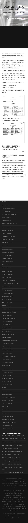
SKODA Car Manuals (7, 391)
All (2, 73)
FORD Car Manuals (6, 268)
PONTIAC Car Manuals (7, 369)
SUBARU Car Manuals (7, 400)
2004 (9, 75)
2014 (15, 77)
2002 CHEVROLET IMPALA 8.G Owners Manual (13, 438)
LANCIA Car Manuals (7, 315)
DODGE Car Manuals (7, 258)
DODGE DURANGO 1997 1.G (9, 85)
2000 (19, 73)
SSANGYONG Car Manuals (8, 397)
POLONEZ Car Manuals (7, 365)
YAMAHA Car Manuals (7, 428)
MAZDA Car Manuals (7, 337)
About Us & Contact (18, 517)
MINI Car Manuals (6, 346)
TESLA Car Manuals (7, 410)
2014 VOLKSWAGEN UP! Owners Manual (12, 442)
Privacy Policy (8, 517)
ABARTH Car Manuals (7, 201)
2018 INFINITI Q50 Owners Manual (10, 461)
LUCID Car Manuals (6, 331)
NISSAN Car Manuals (7, 353)
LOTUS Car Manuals (7, 328)
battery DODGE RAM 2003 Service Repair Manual (14, 174)
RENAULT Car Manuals (7, 378)
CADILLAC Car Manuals (7, 230)
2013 (12, 77)
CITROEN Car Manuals (7, 242)
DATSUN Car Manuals (7, 255)
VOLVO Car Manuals (7, 425)
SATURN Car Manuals (7, 384)
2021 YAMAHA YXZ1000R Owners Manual (12, 445)
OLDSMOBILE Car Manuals (8, 356)
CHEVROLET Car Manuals (8, 236)
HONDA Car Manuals (7, 287)
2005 (12, 75)
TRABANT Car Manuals (7, 416)
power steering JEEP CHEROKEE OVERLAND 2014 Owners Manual (14, 503)
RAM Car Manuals (6, 375)
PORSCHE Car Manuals (8, 372)
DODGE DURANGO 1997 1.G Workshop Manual (12, 119)
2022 (15, 79)
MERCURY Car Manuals (8, 343)
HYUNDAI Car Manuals (7, 293)
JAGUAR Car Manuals (7, 302)
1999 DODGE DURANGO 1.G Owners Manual (13, 472)
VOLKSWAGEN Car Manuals (9, 422)
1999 (16, 73)
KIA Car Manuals (6, 309)
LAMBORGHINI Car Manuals (9, 312)
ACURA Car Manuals (7, 205)
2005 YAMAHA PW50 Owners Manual (11, 457)
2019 (6, 79)
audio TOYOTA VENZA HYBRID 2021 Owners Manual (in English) (13, 506)
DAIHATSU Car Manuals (8, 252)
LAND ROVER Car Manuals (8, 318)
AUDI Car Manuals (6, 217)
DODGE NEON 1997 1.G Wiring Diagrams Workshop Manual (11, 148)
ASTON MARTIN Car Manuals (9, 214)
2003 (6, 75)
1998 (14, 73)
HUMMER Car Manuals (7, 290)
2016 (21, 77)
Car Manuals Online (14, 8)
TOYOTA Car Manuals (7, 413)
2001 (22, 73)
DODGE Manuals (9, 64)
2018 (3, 79)
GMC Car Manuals (6, 277)
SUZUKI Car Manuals (7, 403)
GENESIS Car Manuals (7, 274)
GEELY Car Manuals (7, 271)
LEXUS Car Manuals (7, 321)
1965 (5, 73)
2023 (18, 79)
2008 (21, 75)
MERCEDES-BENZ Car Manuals (9, 340)
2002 (3, 75)
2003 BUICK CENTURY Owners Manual (11, 464)
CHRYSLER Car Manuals (8, 239)
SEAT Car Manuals (6, 387)
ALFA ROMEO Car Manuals (8, 208)
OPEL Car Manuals (6, 359)
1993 (8, 73)
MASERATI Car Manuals (8, 334)
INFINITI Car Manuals (7, 296)
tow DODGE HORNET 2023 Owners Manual (12, 173)
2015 (18, 77)
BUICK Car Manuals (6, 227)
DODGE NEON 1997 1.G (8, 87)
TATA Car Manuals (6, 406)
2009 (23, 75)
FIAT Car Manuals (6, 264)
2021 (12, 79)
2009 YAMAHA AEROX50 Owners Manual (12, 451)
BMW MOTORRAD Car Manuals (9, 223)
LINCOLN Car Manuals (7, 324)
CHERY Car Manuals (7, 233)
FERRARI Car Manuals (7, 261)
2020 (9, 79)
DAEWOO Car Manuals (7, 249)
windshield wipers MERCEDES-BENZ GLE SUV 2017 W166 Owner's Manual (14, 497)
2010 (3, 77)
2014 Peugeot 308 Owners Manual (10, 448)
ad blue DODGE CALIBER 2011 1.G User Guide (13, 160)
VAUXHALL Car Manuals (8, 419)
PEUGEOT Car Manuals (7, 362)
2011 (6, 77)
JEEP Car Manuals (6, 305)
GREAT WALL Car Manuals (8, 280)
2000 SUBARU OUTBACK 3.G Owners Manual (13, 435)
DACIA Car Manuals (6, 246)
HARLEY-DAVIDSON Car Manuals (10, 283)
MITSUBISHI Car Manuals (8, 350)
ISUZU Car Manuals (6, 299)
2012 (9, 77)
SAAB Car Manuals (6, 381)
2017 (23, 77)
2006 (15, 75)
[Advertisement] (14, 37)
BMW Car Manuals (6, 220)
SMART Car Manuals (7, 394)
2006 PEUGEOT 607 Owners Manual (10, 454)
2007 (18, 75)
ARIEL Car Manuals (6, 211)
